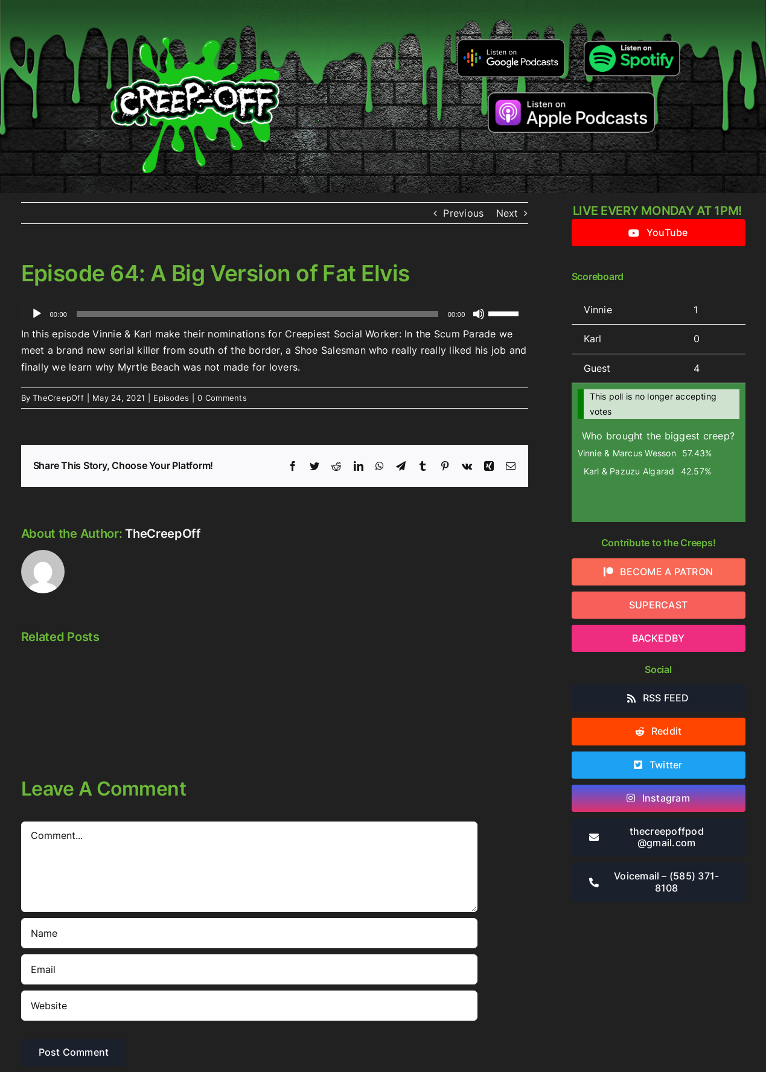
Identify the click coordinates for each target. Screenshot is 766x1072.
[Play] (37, 314)
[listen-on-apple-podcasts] (571, 97)
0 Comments (221, 398)
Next (507, 213)
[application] (274, 314)
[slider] (257, 314)
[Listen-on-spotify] (631, 41)
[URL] (249, 1006)
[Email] (249, 969)
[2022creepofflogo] (195, 17)
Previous (463, 213)
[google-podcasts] (511, 43)
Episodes (171, 398)
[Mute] (479, 314)
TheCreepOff (58, 398)
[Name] (249, 933)
